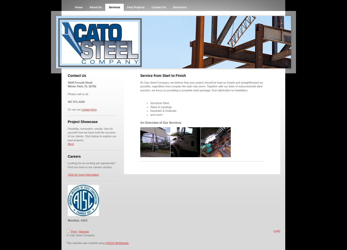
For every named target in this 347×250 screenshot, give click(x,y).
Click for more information (83, 174)
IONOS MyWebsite (117, 243)
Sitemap (84, 231)
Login (277, 230)
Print (71, 231)
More (71, 143)
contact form (89, 109)
